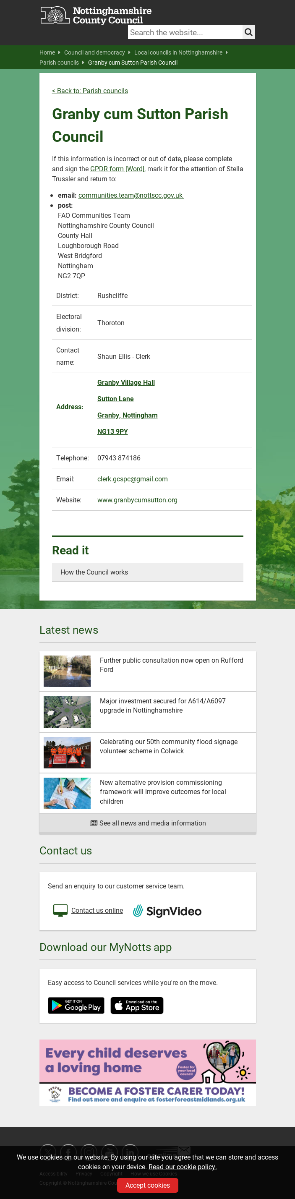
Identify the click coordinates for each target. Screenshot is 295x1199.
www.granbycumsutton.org (137, 499)
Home (49, 52)
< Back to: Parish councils (90, 90)
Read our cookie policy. (183, 1166)
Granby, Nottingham (127, 414)
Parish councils (61, 62)
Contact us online (87, 911)
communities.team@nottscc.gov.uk (131, 195)
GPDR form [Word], (118, 168)
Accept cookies (147, 1185)
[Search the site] (249, 32)
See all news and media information (147, 822)
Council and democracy (97, 52)
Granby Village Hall (126, 382)
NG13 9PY (112, 431)
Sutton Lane (115, 398)
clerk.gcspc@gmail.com (132, 478)
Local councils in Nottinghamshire (181, 52)
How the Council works (94, 571)
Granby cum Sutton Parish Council (133, 62)
